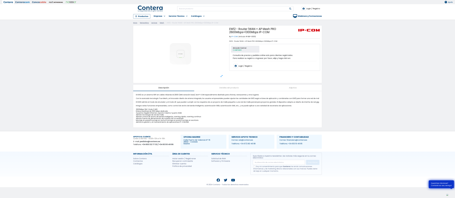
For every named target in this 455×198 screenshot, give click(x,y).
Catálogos (137, 164)
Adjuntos (293, 87)
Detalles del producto (229, 87)
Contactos (138, 161)
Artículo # (243, 36)
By (230, 36)
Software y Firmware (220, 161)
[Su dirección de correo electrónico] (279, 162)
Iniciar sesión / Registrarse (184, 159)
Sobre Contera (140, 159)
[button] (157, 16)
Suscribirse (313, 162)
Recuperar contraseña (182, 161)
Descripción (163, 87)
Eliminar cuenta (179, 164)
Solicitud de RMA (218, 159)
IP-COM (234, 36)
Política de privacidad (182, 166)
